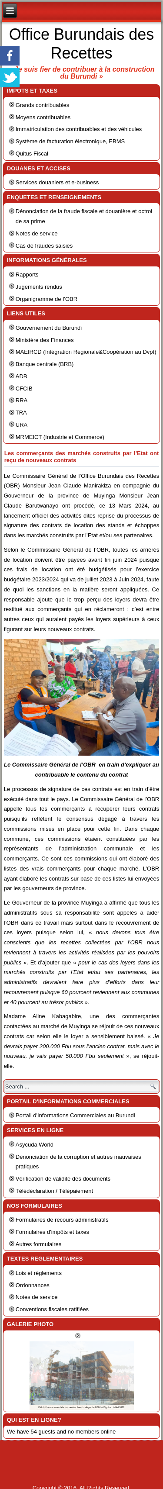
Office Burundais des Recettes (81, 43)
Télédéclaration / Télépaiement (54, 1191)
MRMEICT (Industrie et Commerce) (60, 437)
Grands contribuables (43, 105)
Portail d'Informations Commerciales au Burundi (75, 1115)
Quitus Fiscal (32, 153)
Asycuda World (34, 1144)
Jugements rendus (39, 286)
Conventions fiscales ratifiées (52, 1309)
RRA (21, 400)
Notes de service (37, 233)
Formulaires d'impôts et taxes (52, 1232)
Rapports (27, 274)
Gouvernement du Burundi (49, 328)
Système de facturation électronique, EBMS (70, 141)
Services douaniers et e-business (57, 182)
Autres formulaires (38, 1244)
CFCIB (24, 388)
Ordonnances (33, 1285)
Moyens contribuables (43, 117)
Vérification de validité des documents (63, 1178)
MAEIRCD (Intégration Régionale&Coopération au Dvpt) (86, 352)
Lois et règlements (39, 1273)
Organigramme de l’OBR (46, 299)
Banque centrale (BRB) (45, 364)
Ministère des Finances (45, 340)
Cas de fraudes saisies (44, 245)
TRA (21, 412)
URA (21, 424)
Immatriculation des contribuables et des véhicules (79, 129)
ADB (21, 376)
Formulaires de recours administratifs (62, 1219)
